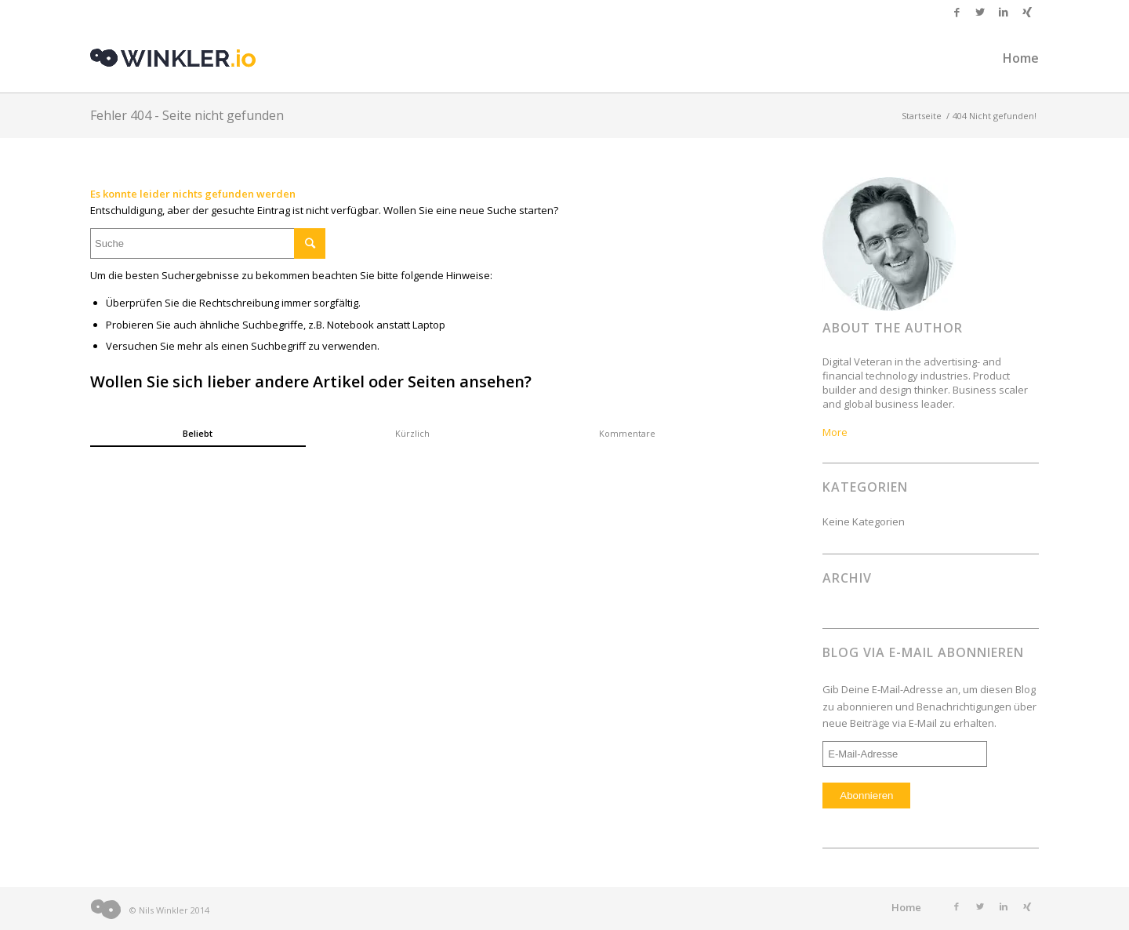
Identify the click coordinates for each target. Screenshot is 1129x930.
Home (906, 907)
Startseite (922, 116)
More (835, 432)
